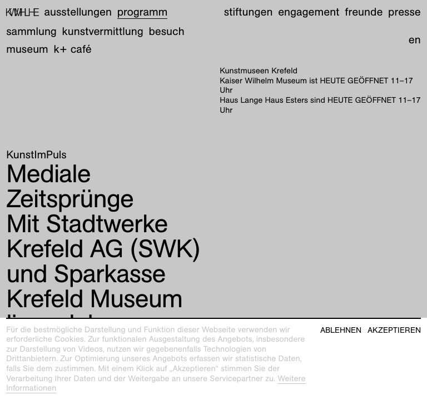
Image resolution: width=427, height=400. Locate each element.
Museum (27, 49)
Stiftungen (248, 12)
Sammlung (31, 31)
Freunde (364, 12)
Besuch (166, 31)
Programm (142, 12)
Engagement (308, 12)
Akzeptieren (394, 330)
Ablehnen (340, 330)
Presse (404, 12)
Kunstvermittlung (102, 31)
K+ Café (73, 49)
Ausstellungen (78, 12)
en (415, 40)
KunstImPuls (36, 155)
